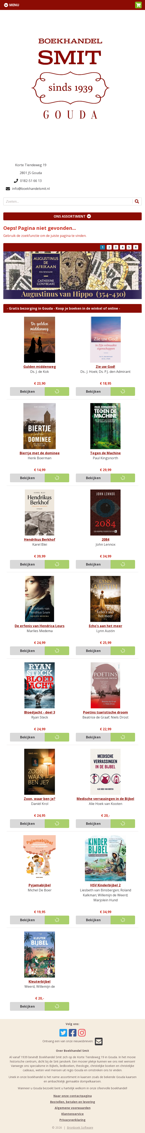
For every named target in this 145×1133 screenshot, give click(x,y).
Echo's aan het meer (105, 626)
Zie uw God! (105, 366)
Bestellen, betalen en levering (72, 1102)
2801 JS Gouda (31, 173)
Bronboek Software (80, 1127)
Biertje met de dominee (40, 453)
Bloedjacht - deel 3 (39, 712)
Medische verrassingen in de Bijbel (105, 798)
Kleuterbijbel (40, 981)
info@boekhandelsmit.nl (28, 188)
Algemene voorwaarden (73, 1108)
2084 (105, 539)
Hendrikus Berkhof (39, 539)
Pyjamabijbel (40, 885)
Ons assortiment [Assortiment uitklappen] (70, 216)
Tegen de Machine (105, 453)
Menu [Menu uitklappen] (14, 5)
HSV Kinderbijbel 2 (105, 885)
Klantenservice (72, 1114)
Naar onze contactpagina (72, 1096)
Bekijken (27, 391)
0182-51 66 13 (28, 180)
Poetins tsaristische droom (105, 712)
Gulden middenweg (39, 366)
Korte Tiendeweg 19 (30, 165)
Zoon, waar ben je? (39, 798)
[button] (138, 5)
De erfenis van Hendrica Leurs (39, 626)
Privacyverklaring (72, 1120)
